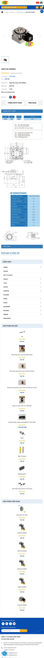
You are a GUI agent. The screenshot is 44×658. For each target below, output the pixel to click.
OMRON (5, 314)
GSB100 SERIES (22, 569)
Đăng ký (23, 630)
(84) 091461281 (12, 647)
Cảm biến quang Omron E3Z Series (22, 488)
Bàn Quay (15, 83)
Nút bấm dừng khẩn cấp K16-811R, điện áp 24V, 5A (22, 387)
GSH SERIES (22, 83)
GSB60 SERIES (22, 587)
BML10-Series (22, 456)
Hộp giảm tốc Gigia (22, 515)
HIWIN (5, 299)
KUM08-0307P (22, 474)
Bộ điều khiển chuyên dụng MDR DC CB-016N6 (22, 422)
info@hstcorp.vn (13, 655)
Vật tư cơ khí (7, 275)
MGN (22, 438)
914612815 (11, 649)
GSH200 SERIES (22, 605)
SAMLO (5, 279)
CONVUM (6, 291)
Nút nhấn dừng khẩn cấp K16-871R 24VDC (22, 371)
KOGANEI (6, 295)
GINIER (5, 267)
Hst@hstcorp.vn (13, 653)
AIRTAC (5, 287)
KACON (5, 271)
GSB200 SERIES (22, 533)
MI (22, 336)
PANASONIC (7, 318)
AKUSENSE (6, 306)
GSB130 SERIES (22, 551)
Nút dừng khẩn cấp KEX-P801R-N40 (22, 355)
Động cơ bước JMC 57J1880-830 (22, 406)
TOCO (5, 283)
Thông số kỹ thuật (15, 103)
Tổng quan (32, 103)
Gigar (5, 303)
